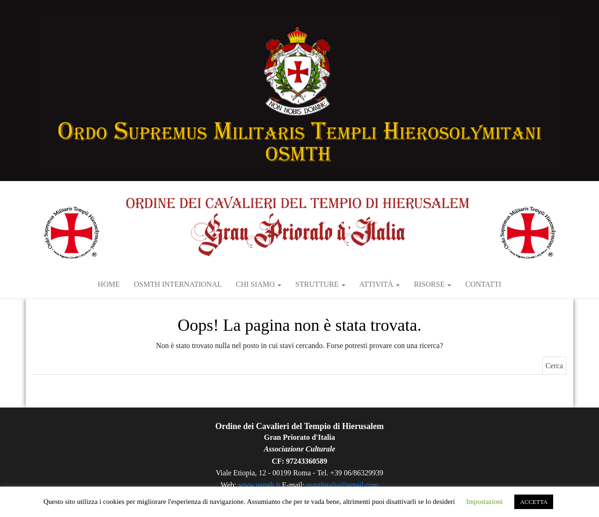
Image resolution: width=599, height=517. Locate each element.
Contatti (483, 284)
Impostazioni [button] (484, 501)
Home (109, 284)
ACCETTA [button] (534, 501)
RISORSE (432, 284)
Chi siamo (258, 284)
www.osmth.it (259, 485)
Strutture (320, 284)
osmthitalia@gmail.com (343, 485)
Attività (379, 284)
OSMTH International (178, 284)
